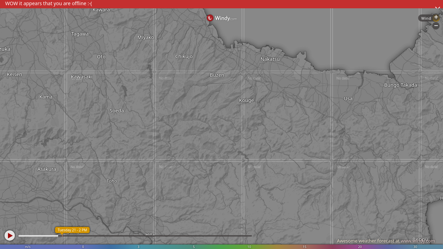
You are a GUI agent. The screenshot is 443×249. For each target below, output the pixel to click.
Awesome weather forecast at (386, 241)
